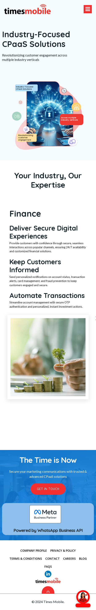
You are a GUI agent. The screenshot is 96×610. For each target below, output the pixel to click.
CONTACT (52, 559)
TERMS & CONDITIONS (25, 559)
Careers (69, 559)
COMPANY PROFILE (33, 551)
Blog (83, 559)
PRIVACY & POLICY (63, 551)
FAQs (48, 567)
